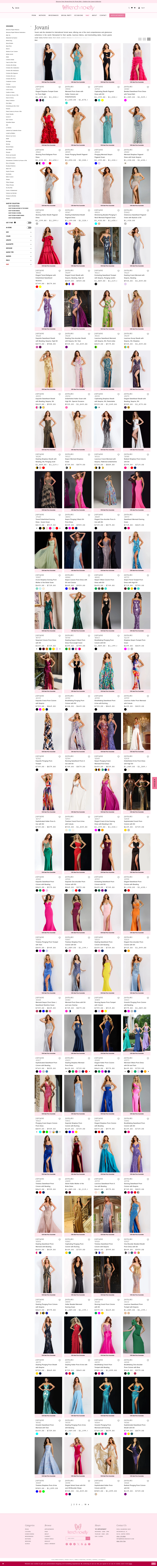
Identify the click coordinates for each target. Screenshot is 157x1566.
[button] (134, 7)
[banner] (78, 8)
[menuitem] (16, 7)
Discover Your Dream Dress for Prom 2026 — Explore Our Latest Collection (78, 1)
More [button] (36, 40)
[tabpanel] (40, 528)
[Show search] (129, 7)
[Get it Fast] (15, 223)
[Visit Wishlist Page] (132, 7)
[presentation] (29, 223)
